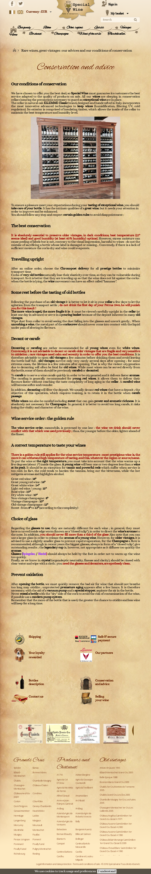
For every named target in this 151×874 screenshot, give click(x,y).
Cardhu (60, 856)
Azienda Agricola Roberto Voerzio (83, 815)
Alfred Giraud (63, 795)
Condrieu (37, 793)
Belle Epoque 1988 (108, 777)
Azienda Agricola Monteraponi (64, 815)
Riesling (36, 853)
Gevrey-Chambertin (42, 806)
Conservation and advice (104, 682)
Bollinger (80, 838)
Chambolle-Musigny (42, 780)
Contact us (36, 696)
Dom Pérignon (20, 806)
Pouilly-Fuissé (20, 848)
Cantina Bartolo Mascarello (83, 845)
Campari (61, 843)
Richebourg (19, 853)
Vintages (125, 27)
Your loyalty (37, 653)
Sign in (112, 4)
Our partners (104, 653)
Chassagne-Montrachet (19, 787)
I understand (106, 871)
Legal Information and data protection (53, 864)
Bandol (17, 767)
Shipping (35, 637)
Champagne (61, 33)
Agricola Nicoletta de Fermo (65, 789)
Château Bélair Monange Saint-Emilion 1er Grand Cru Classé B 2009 (117, 841)
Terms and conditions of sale (86, 864)
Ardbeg (60, 808)
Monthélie (19, 829)
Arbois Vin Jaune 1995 (110, 767)
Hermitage (19, 815)
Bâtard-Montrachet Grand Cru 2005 (116, 772)
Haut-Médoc (39, 810)
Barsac (36, 767)
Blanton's (61, 838)
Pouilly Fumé (38, 844)
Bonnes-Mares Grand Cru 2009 (114, 782)
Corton (17, 801)
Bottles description (36, 682)
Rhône (47, 27)
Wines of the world (90, 33)
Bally (78, 821)
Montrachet (38, 829)
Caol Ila (79, 851)
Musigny (17, 834)
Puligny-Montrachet (42, 848)
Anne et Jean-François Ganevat (65, 802)
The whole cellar (116, 33)
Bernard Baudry (64, 834)
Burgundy (23, 27)
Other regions (75, 27)
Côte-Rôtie (38, 801)
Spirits (99, 27)
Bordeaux (35, 33)
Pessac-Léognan (22, 839)
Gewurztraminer (22, 810)
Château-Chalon (40, 785)
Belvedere (62, 829)
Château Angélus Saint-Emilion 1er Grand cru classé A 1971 (116, 817)
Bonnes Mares (39, 772)
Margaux (37, 820)
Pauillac (36, 834)
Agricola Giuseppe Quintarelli (84, 781)
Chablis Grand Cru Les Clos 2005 (115, 794)
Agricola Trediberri (84, 787)
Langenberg (19, 820)
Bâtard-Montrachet (19, 774)
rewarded (35, 657)
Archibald (80, 800)
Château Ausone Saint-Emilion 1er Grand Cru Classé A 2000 (116, 825)
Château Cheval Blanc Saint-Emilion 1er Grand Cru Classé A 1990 (118, 849)
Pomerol (37, 839)
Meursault (37, 825)
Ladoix (36, 815)
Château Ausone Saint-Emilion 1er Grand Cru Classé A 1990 (116, 833)
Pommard (18, 844)
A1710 (59, 774)
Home (13, 34)
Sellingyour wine (102, 698)
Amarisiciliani (81, 795)
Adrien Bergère (83, 774)
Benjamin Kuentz (84, 829)
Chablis (17, 780)
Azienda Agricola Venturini (64, 823)
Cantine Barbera (64, 851)
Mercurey (18, 825)
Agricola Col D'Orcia (62, 781)
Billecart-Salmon (83, 834)
